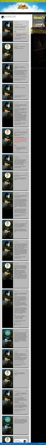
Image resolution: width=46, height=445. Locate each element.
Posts (4, 58)
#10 (26, 221)
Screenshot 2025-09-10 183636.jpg (21, 33)
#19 (26, 437)
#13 (26, 291)
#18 (26, 417)
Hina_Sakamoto (8, 17)
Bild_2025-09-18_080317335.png (20, 147)
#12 (26, 263)
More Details (40, 443)
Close (44, 443)
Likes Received (5, 57)
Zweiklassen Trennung (17, 124)
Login (41, 1)
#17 (26, 391)
